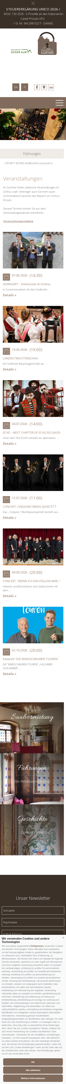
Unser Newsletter (33, 898)
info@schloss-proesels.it (38, 163)
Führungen (32, 153)
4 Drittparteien (36, 946)
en (15, 87)
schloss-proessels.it (33, 67)
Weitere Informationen (33, 1078)
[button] (63, 938)
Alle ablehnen (33, 1070)
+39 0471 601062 (14, 163)
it (25, 87)
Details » (9, 295)
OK (33, 1062)
